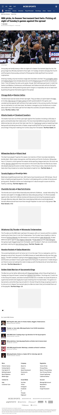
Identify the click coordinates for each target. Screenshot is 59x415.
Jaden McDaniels (45, 237)
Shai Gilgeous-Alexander (24, 240)
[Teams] (49, 11)
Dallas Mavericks (23, 250)
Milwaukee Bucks (8, 153)
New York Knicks (24, 189)
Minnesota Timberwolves (31, 230)
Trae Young (37, 123)
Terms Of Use (43, 366)
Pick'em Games (6, 366)
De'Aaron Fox (31, 275)
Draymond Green (33, 273)
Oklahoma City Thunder (10, 230)
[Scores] (14, 11)
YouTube (23, 382)
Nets (54, 99)
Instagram (24, 387)
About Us (23, 366)
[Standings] (38, 11)
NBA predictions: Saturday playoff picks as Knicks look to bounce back (27, 341)
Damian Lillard (10, 164)
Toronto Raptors (7, 173)
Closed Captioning (45, 374)
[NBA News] (8, 11)
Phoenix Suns (37, 81)
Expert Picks (13, 14)
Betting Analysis (6, 372)
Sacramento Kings (28, 270)
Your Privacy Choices (45, 372)
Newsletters (43, 384)
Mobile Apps (5, 376)
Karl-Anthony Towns (22, 244)
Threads (23, 393)
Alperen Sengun (33, 257)
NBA (19, 195)
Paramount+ (24, 372)
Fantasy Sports (6, 368)
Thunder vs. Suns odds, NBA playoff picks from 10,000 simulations (25, 328)
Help (3, 382)
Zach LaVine (22, 101)
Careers (23, 368)
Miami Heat (21, 153)
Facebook (23, 389)
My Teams (42, 387)
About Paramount (26, 370)
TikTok (22, 384)
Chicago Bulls (6, 95)
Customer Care (6, 384)
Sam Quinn (5, 23)
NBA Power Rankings (5, 14)
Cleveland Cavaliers (22, 115)
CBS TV (23, 374)
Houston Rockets (7, 250)
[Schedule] (20, 11)
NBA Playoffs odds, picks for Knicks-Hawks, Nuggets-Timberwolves (26, 322)
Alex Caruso (11, 101)
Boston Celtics (19, 95)
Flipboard (23, 395)
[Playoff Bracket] (29, 11)
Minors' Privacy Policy (46, 370)
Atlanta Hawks (7, 115)
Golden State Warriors (9, 270)
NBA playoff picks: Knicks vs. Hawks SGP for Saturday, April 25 (24, 354)
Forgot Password (44, 389)
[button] (54, 11)
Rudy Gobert (37, 240)
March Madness (6, 374)
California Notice (44, 376)
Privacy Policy (43, 368)
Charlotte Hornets (8, 189)
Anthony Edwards (12, 237)
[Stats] (44, 11)
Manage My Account (45, 382)
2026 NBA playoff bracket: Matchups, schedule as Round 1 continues (26, 347)
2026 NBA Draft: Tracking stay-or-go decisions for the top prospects (26, 334)
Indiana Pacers (8, 81)
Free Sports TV (6, 370)
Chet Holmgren (50, 240)
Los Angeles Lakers (51, 79)
